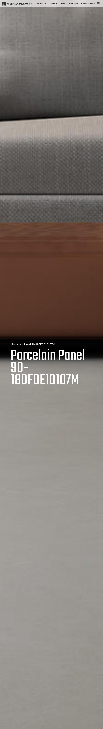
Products (41, 3)
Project (53, 3)
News (63, 3)
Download (73, 3)
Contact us (86, 3)
